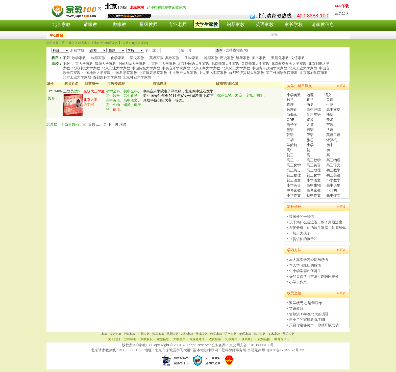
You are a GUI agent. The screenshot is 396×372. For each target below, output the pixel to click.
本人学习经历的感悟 (305, 265)
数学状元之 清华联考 (305, 303)
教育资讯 (280, 339)
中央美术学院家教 (213, 73)
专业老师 (177, 24)
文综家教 (298, 58)
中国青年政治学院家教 (269, 68)
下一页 (113, 124)
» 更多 (341, 86)
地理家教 (211, 58)
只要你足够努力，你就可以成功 (314, 325)
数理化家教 (280, 58)
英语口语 (333, 135)
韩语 (290, 135)
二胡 (290, 140)
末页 (123, 124)
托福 (329, 115)
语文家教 (137, 58)
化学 (310, 99)
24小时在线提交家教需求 (166, 7)
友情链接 (264, 339)
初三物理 (294, 175)
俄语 (310, 135)
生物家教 (192, 58)
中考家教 (294, 190)
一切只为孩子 (299, 233)
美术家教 (259, 58)
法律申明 (130, 339)
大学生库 (179, 339)
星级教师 (148, 24)
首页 (91, 124)
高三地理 (314, 170)
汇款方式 (231, 339)
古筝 (310, 125)
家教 (104, 334)
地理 (310, 95)
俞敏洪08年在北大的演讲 (309, 314)
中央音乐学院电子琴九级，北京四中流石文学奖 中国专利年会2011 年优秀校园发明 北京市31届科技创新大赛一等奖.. (178, 95)
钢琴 (310, 120)
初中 (329, 145)
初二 (329, 150)
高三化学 (294, 165)
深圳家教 (158, 334)
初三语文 (294, 180)
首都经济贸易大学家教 (246, 73)
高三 (290, 160)
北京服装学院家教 (153, 73)
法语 (329, 130)
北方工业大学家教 (77, 77)
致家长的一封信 (301, 217)
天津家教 (202, 334)
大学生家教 (206, 24)
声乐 (329, 125)
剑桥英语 (314, 115)
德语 (290, 130)
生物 (329, 104)
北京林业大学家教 (137, 77)
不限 (66, 58)
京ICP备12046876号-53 (285, 350)
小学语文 (314, 180)
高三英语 (314, 165)
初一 (310, 150)
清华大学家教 (105, 64)
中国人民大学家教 (132, 64)
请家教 (90, 24)
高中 (290, 150)
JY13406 (55, 91)
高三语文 (333, 165)
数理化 (292, 110)
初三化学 (314, 175)
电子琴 (292, 125)
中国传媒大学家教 (146, 68)
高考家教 (314, 190)
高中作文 (333, 195)
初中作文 (314, 195)
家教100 (115, 334)
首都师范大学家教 (255, 64)
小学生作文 (298, 282)
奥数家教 (172, 58)
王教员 (68, 91)
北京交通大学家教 (116, 68)
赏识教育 (296, 308)
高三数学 (314, 160)
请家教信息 (322, 24)
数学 (290, 99)
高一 (310, 155)
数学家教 (79, 58)
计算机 (331, 140)
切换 (122, 7)
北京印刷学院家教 (314, 73)
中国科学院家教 (124, 73)
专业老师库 (197, 339)
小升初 (331, 190)
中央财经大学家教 (183, 73)
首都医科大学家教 (107, 77)
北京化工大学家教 (236, 68)
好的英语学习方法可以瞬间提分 (314, 276)
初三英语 (333, 175)
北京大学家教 (82, 64)
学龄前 (292, 145)
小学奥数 (294, 95)
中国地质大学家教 (96, 73)
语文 (328, 95)
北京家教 (61, 24)
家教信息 (163, 339)
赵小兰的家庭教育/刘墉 (307, 319)
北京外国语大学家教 (193, 64)
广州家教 (144, 334)
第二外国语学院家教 (282, 73)
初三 (290, 155)
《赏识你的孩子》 (303, 239)
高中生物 (314, 185)
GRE (290, 120)
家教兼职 (146, 339)
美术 (329, 120)
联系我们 (247, 339)
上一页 (101, 124)
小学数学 (333, 180)
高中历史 (333, 185)
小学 (310, 145)
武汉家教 (187, 334)
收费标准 (215, 339)
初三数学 (333, 170)
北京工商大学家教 (206, 68)
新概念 (292, 115)
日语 (310, 130)
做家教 (119, 24)
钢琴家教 (236, 24)
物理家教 (98, 58)
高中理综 (314, 110)
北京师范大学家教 (225, 64)
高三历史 (294, 170)
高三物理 (333, 160)
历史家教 (227, 58)
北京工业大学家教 (303, 68)
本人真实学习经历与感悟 (308, 260)
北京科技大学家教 (86, 68)
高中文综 (333, 110)
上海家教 (129, 334)
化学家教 (118, 58)
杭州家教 (173, 334)
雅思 (310, 140)
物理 (290, 104)
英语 (329, 99)
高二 (329, 155)
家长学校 (294, 24)
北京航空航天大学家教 (289, 64)
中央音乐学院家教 (176, 68)
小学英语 (294, 185)
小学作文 (294, 195)
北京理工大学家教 (162, 64)
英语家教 (265, 24)
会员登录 (342, 13)
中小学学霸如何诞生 (305, 271)
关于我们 (114, 339)
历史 (310, 104)
